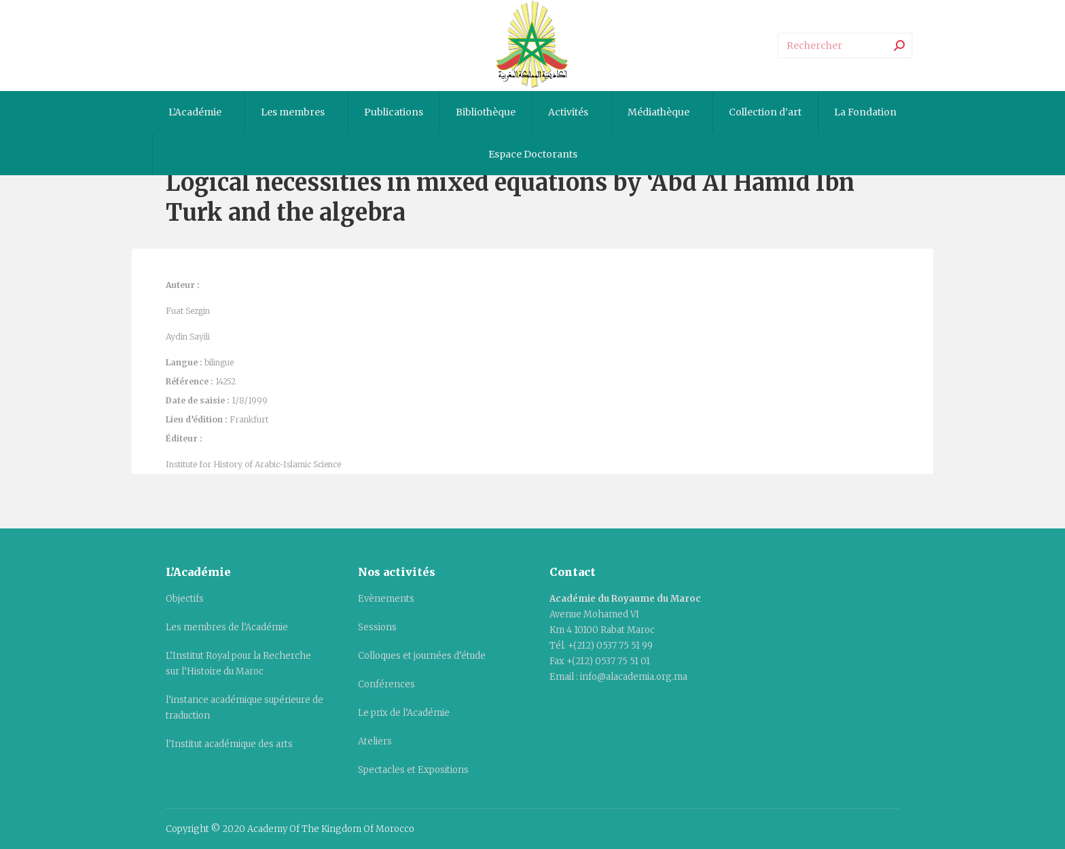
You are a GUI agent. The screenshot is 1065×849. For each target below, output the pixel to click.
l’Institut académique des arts (229, 744)
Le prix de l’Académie (404, 713)
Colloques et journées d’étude (422, 656)
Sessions (377, 627)
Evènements (386, 598)
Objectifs (185, 598)
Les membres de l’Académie (227, 627)
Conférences (386, 684)
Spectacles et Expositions (413, 770)
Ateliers (375, 741)
